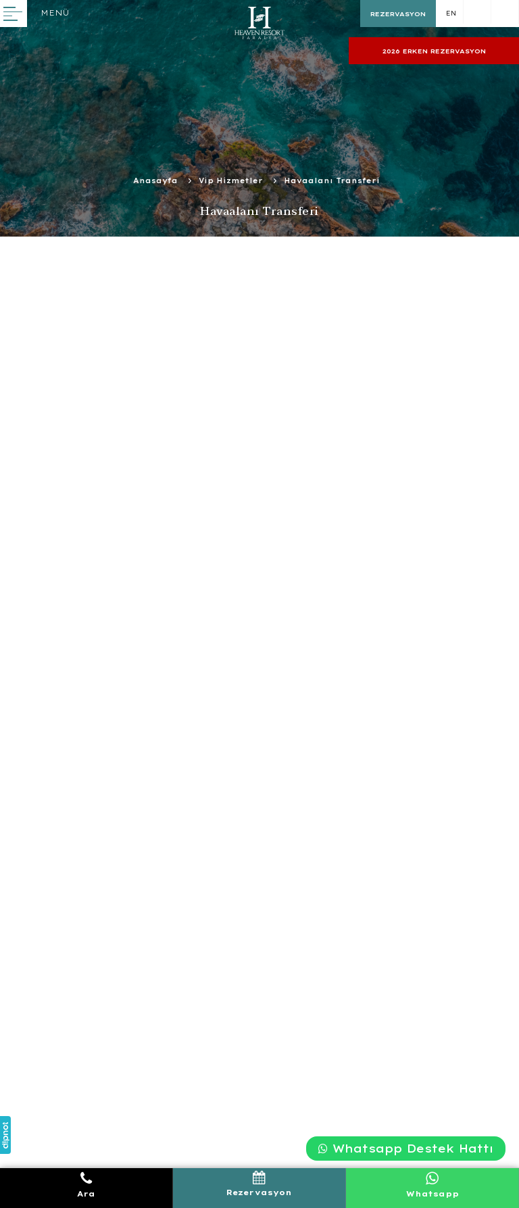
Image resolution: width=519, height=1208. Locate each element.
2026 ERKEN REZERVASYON (434, 51)
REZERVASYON (398, 14)
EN (451, 13)
